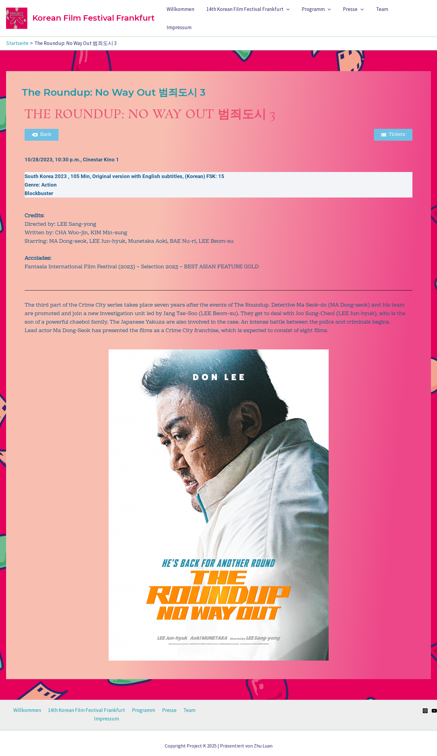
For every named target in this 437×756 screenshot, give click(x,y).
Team (384, 15)
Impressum (413, 15)
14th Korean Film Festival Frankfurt (255, 16)
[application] (294, 16)
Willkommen (190, 15)
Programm (322, 16)
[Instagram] (425, 706)
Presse (357, 16)
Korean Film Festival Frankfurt (93, 15)
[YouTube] (434, 706)
